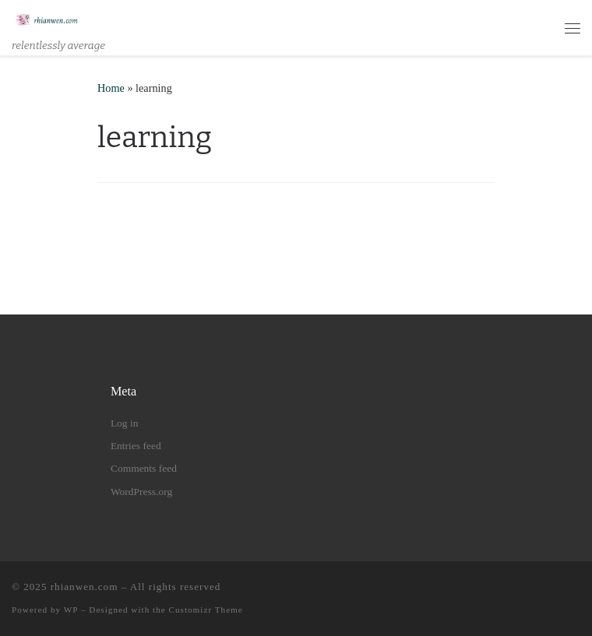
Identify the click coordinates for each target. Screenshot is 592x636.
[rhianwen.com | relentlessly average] (47, 19)
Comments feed (144, 468)
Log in (125, 423)
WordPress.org (141, 491)
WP (71, 609)
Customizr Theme (206, 609)
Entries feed (136, 446)
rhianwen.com (84, 586)
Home (111, 88)
